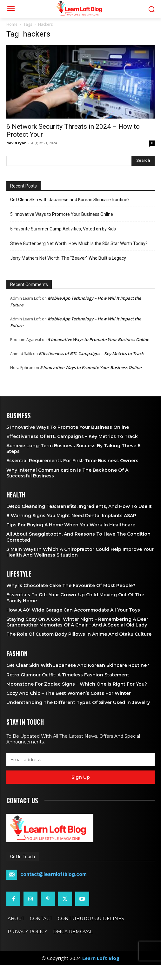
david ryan (16, 142)
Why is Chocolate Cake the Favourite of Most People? (70, 585)
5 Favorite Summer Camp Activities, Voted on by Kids (63, 228)
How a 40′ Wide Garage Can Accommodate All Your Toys (73, 610)
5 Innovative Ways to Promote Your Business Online (61, 214)
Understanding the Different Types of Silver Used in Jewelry (78, 702)
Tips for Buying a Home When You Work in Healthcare (70, 525)
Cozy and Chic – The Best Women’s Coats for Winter (68, 693)
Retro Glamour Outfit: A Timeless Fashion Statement (67, 675)
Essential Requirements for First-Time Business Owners (72, 460)
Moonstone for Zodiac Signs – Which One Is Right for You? (76, 684)
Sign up (80, 777)
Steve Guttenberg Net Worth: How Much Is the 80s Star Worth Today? (79, 243)
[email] (80, 759)
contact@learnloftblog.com (53, 875)
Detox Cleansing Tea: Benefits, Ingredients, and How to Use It (79, 506)
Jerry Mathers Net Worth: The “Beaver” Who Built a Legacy (68, 258)
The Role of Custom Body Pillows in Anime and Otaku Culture (78, 634)
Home (11, 24)
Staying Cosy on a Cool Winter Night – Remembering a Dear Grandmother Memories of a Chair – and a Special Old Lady (77, 622)
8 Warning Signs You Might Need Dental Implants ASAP (71, 515)
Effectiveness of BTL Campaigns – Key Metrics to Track (91, 353)
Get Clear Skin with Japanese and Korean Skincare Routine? (70, 199)
